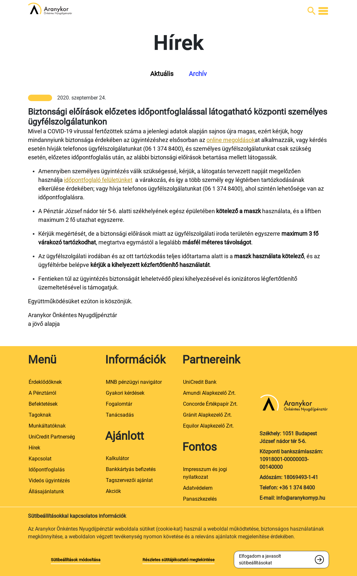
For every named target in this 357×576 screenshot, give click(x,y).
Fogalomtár (119, 404)
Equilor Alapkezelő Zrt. (208, 426)
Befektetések (43, 404)
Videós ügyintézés (49, 480)
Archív (198, 74)
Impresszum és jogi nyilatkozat (205, 473)
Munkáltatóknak (47, 426)
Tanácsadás (120, 415)
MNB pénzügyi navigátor (134, 382)
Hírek (34, 448)
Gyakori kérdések (125, 393)
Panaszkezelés (200, 499)
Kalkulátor (117, 458)
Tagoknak (40, 415)
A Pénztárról (42, 393)
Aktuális (161, 74)
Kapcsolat (40, 459)
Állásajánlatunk (46, 491)
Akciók (113, 491)
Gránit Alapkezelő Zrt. (207, 415)
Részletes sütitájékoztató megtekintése (178, 559)
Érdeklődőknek (45, 382)
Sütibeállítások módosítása (75, 559)
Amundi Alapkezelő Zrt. (209, 393)
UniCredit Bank (199, 382)
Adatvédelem (198, 488)
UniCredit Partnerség (52, 437)
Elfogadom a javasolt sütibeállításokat (260, 559)
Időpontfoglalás (47, 470)
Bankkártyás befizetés (131, 469)
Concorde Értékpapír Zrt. (210, 404)
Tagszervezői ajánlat (129, 480)
